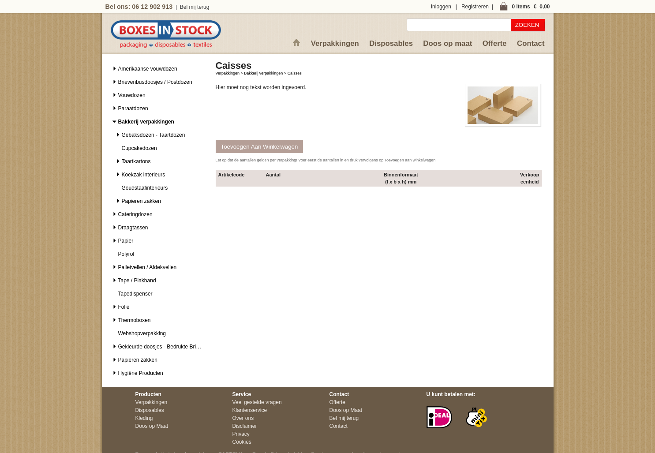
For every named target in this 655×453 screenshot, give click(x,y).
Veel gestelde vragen (257, 402)
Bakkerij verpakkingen (263, 73)
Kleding (144, 418)
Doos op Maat (151, 426)
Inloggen (441, 7)
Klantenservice (249, 410)
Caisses (295, 73)
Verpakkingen (335, 43)
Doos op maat (447, 43)
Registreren (475, 7)
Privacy (241, 434)
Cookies (241, 442)
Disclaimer (244, 426)
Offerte (495, 43)
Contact (530, 43)
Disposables (391, 43)
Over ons (243, 418)
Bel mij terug (195, 7)
